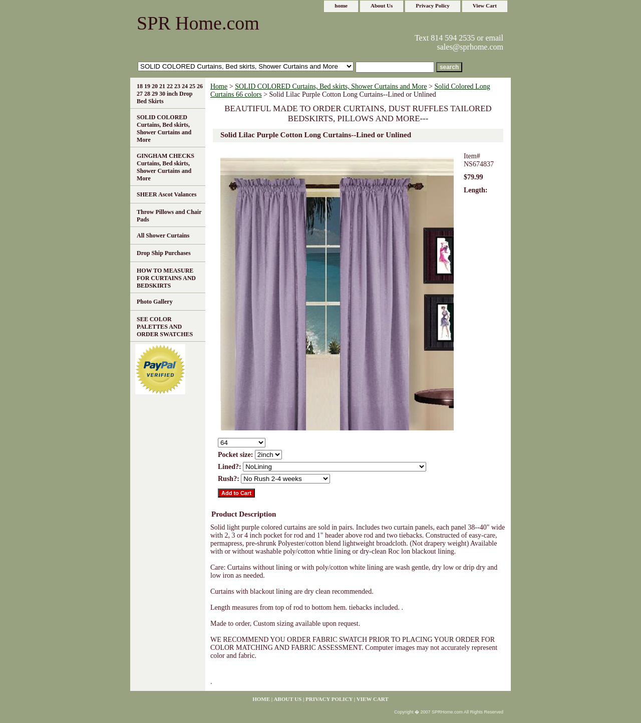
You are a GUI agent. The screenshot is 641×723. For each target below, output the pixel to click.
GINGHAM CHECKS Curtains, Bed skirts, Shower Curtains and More (165, 167)
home (341, 6)
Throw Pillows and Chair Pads (169, 215)
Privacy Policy (433, 6)
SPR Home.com (198, 23)
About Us (382, 6)
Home (218, 86)
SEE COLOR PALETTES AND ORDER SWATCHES (165, 327)
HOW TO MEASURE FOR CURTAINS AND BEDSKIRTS (166, 278)
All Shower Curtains (163, 235)
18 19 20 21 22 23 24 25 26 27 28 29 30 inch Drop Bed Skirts (170, 94)
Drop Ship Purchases (164, 253)
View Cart (485, 6)
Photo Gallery (155, 301)
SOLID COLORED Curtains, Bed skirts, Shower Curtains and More (331, 86)
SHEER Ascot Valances (166, 194)
